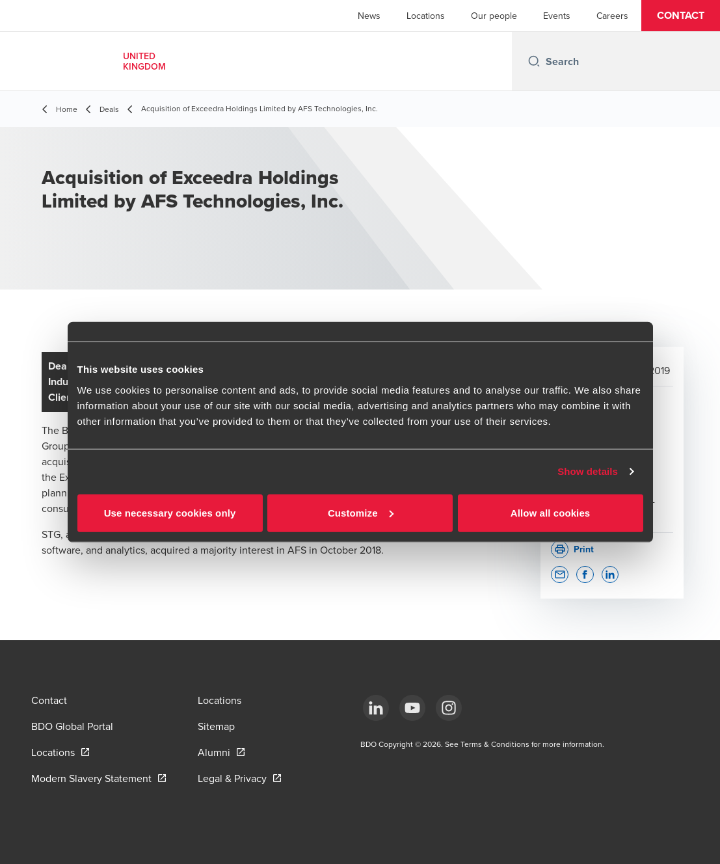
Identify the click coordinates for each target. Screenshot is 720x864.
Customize (360, 512)
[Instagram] (448, 707)
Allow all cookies (551, 512)
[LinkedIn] (376, 707)
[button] (680, 15)
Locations (426, 15)
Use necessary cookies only (170, 512)
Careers (612, 15)
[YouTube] (412, 707)
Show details (587, 471)
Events (556, 15)
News (369, 15)
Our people (494, 15)
